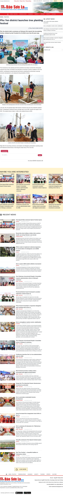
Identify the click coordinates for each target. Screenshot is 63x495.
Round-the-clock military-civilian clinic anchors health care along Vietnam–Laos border (28, 234)
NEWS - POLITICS (13, 14)
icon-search (62, 1)
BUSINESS (30, 14)
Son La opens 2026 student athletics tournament (28, 263)
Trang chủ (7, 14)
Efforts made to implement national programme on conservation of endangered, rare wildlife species (28, 248)
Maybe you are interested (14, 172)
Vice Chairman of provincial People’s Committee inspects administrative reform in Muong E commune (23, 188)
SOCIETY (36, 14)
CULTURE (54, 14)
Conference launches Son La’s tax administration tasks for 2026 (23, 206)
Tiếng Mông (28, 1)
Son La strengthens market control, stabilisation (53, 25)
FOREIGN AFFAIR (22, 14)
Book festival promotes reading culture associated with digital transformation (39, 206)
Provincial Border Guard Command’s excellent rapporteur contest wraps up (39, 186)
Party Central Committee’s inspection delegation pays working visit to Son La (55, 186)
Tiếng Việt (16, 1)
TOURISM (42, 14)
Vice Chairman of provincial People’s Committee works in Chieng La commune (7, 206)
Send (40, 155)
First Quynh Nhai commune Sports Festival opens (7, 185)
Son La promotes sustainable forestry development (26, 398)
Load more (22, 469)
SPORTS (48, 14)
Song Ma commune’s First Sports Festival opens (28, 439)
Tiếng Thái (22, 1)
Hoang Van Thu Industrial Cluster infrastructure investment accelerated (55, 206)
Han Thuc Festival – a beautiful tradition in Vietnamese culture (27, 453)
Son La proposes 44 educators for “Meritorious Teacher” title (28, 426)
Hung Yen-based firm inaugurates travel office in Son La (28, 414)
